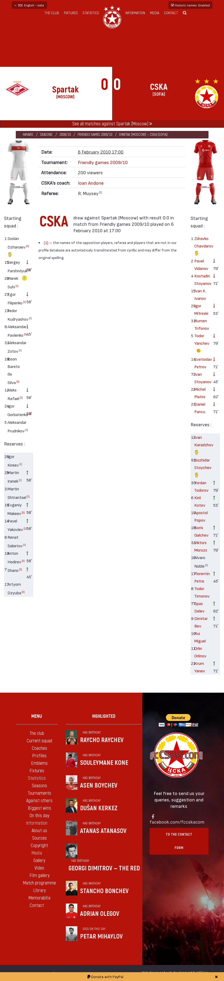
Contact (171, 12)
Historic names (190, 5)
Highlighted (103, 716)
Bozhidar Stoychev (201, 468)
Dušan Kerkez (98, 808)
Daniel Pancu (199, 407)
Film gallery (39, 876)
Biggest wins (39, 808)
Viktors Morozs (200, 546)
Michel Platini (200, 392)
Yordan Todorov (201, 486)
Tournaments (39, 793)
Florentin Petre (201, 577)
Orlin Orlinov (200, 652)
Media (154, 12)
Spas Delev (199, 607)
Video (39, 868)
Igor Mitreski (201, 309)
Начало (28, 134)
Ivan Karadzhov (201, 445)
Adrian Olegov (99, 914)
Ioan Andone (91, 182)
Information (135, 12)
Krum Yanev (199, 667)
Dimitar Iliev (201, 622)
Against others (39, 801)
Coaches (39, 748)
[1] (27, 245)
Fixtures (71, 12)
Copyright (39, 846)
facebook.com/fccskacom (177, 821)
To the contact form (179, 841)
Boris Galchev (201, 531)
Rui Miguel (200, 637)
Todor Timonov (201, 592)
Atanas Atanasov (103, 831)
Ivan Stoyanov (201, 377)
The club (51, 12)
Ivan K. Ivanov (200, 294)
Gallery (39, 861)
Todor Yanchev (201, 344)
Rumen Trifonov (201, 324)
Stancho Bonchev (104, 891)
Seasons (46, 134)
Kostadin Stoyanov (201, 279)
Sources (39, 838)
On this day (39, 816)
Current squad (39, 741)
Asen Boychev (98, 785)
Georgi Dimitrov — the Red (104, 868)
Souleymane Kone (104, 763)
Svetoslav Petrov (201, 362)
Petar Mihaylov (101, 936)
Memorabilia (39, 898)
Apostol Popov (201, 516)
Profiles (39, 756)
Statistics (91, 12)
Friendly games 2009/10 (95, 134)
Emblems (39, 763)
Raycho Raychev (102, 740)
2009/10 (65, 134)
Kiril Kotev (199, 501)
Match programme (39, 883)
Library (39, 890)
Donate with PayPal (105, 976)
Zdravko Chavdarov (201, 246)
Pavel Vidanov (201, 264)
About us (39, 831)
